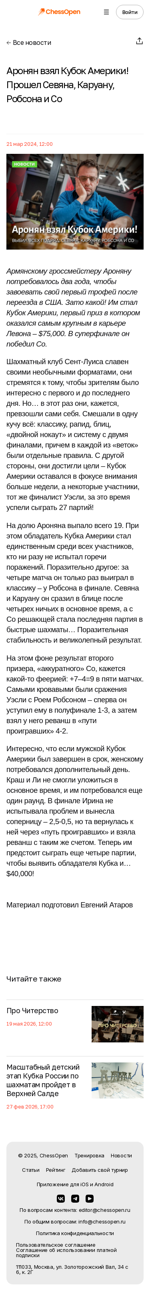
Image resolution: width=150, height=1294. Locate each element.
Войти (130, 12)
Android (103, 1184)
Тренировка (89, 1155)
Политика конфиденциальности (75, 1233)
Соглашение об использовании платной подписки (66, 1253)
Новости (121, 1155)
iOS (84, 1184)
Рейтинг (56, 1170)
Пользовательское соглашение (56, 1245)
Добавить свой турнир (100, 1170)
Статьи (30, 1170)
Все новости (28, 42)
